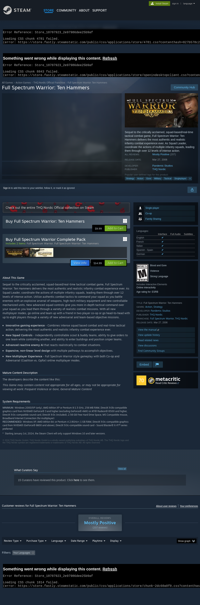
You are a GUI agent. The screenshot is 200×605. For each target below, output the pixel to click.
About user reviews (166, 510)
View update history (149, 339)
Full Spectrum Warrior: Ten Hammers (76, 248)
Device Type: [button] (9, 568)
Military (157, 183)
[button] (115, 233)
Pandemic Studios (162, 170)
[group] (100, 566)
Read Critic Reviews (166, 387)
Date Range (78, 550)
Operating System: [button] (152, 563)
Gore (148, 183)
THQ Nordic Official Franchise (49, 87)
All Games (7, 87)
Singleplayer (180, 183)
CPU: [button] (172, 563)
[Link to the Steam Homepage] (20, 13)
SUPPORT (99, 10)
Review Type (11, 550)
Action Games (23, 87)
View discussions (147, 350)
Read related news (148, 344)
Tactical (167, 183)
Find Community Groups (151, 355)
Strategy (130, 183)
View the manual (149, 334)
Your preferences (189, 510)
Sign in (6, 192)
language (187, 3)
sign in (175, 3)
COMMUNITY (66, 10)
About (84, 10)
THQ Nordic (159, 173)
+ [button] (190, 183)
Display (114, 550)
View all (122, 473)
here (76, 484)
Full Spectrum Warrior (162, 323)
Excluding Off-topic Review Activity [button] (61, 563)
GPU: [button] (185, 563)
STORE (49, 10)
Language (57, 550)
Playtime (97, 550)
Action (140, 183)
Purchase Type (35, 550)
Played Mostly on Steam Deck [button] (119, 563)
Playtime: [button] (91, 563)
